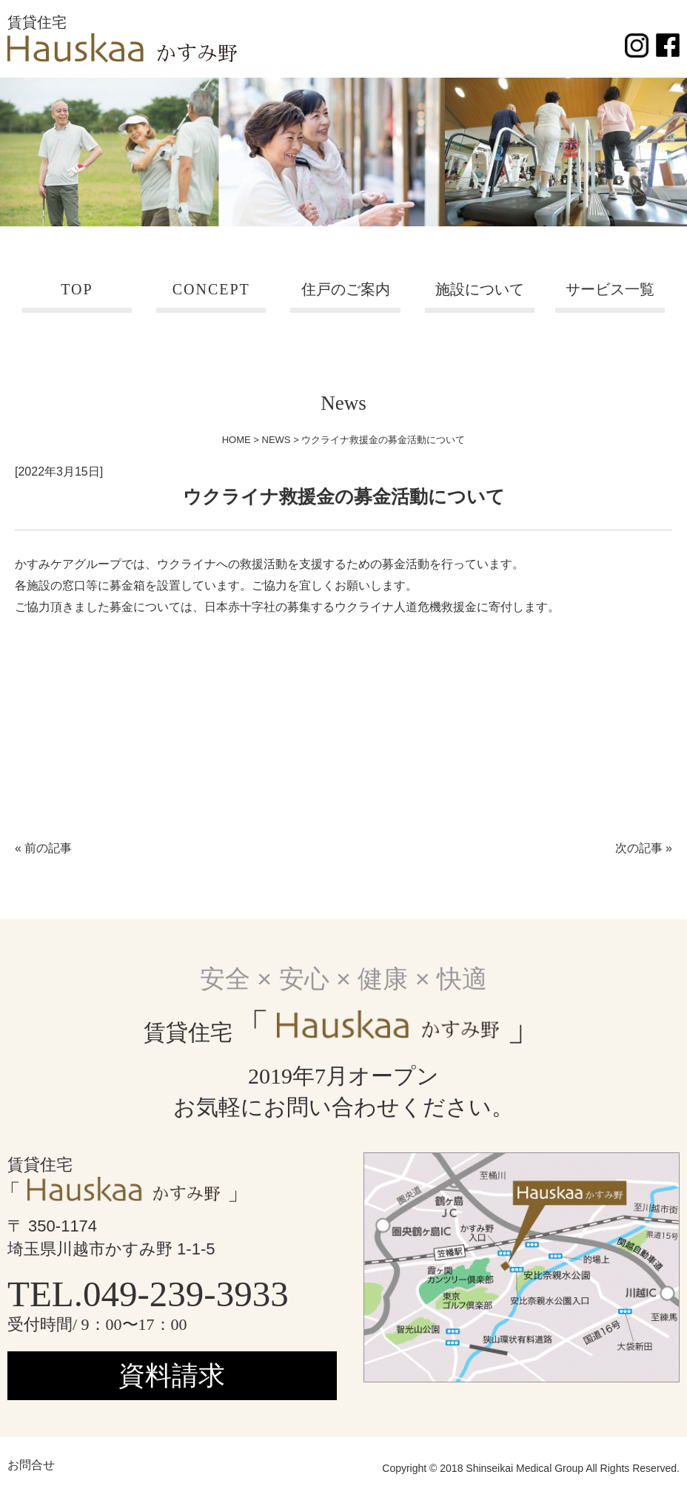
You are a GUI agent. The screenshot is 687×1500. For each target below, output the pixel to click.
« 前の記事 (43, 848)
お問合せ (31, 1465)
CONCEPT (211, 289)
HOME (236, 439)
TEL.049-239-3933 (148, 1294)
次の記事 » (643, 848)
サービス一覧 (610, 289)
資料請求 (171, 1376)
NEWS (276, 439)
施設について (479, 289)
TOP (77, 289)
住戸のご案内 (345, 289)
